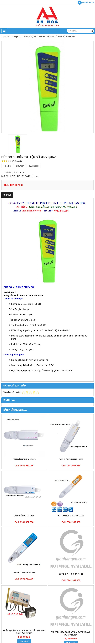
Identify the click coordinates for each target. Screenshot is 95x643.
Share (7, 166)
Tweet (20, 166)
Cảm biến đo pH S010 (24, 516)
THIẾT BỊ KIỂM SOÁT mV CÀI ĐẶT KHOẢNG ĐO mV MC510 (71, 633)
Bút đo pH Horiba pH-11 (71, 574)
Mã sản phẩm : (11, 172)
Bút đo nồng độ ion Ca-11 (70, 516)
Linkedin (34, 166)
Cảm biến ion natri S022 (71, 459)
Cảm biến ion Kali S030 (24, 459)
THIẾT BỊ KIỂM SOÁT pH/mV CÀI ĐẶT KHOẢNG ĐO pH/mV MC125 (24, 631)
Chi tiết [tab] (7, 195)
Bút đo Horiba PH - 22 (24, 572)
